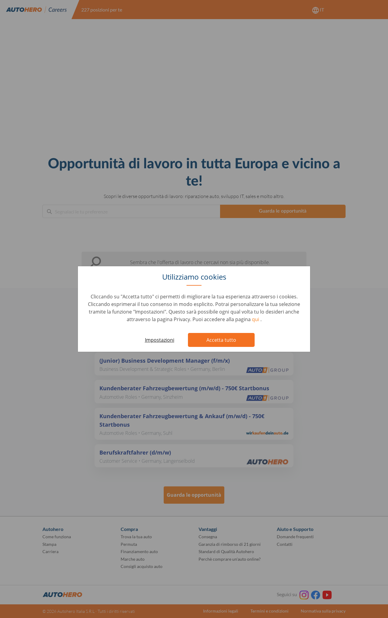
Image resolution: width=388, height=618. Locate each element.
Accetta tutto (221, 340)
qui (256, 319)
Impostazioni (159, 340)
